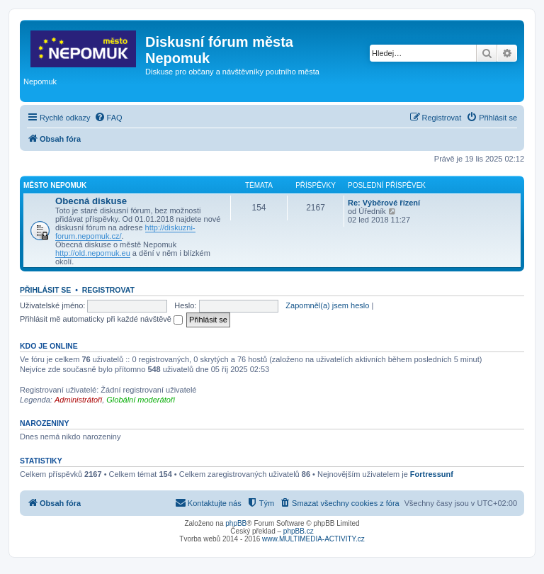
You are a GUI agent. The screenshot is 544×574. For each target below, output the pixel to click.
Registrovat (108, 290)
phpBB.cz (298, 531)
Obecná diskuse (91, 201)
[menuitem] (108, 117)
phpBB (235, 523)
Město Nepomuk (54, 185)
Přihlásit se (45, 290)
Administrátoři (78, 399)
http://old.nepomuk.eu (92, 253)
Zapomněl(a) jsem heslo (327, 305)
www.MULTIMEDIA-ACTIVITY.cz (313, 539)
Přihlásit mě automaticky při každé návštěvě (101, 319)
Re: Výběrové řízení (384, 202)
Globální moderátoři (140, 399)
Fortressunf (431, 474)
